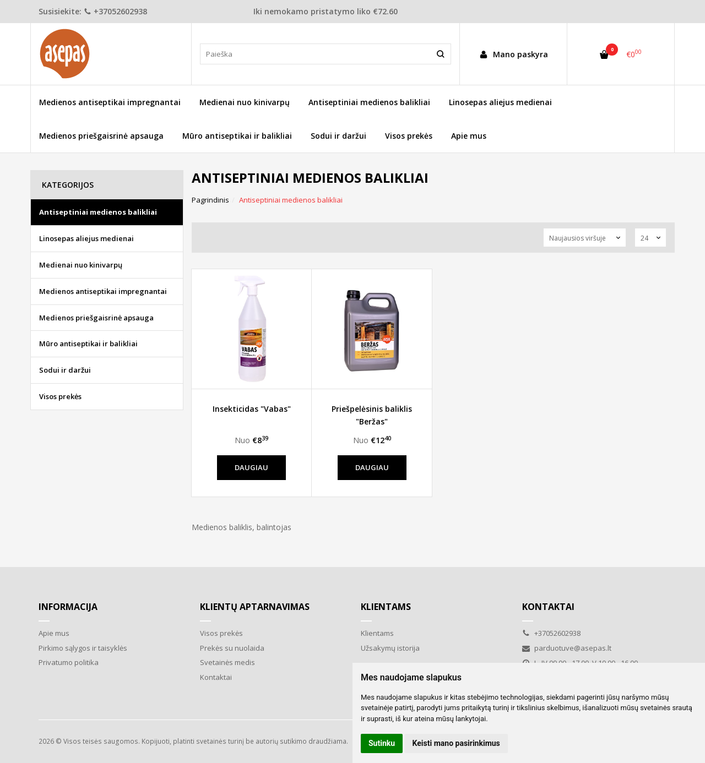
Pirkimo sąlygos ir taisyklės (83, 648)
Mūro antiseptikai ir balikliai (237, 135)
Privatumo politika (69, 662)
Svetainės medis (227, 662)
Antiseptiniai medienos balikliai (369, 102)
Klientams (386, 607)
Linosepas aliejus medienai (500, 102)
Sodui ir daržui (338, 135)
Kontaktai (216, 677)
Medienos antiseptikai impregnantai (110, 102)
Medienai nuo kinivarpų (244, 102)
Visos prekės (408, 135)
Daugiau (251, 467)
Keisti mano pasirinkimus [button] (456, 743)
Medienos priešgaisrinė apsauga (101, 135)
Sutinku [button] (381, 743)
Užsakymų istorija (390, 648)
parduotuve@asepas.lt (566, 648)
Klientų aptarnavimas (255, 607)
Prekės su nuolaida (232, 648)
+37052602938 (115, 11)
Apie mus (468, 135)
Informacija (68, 607)
